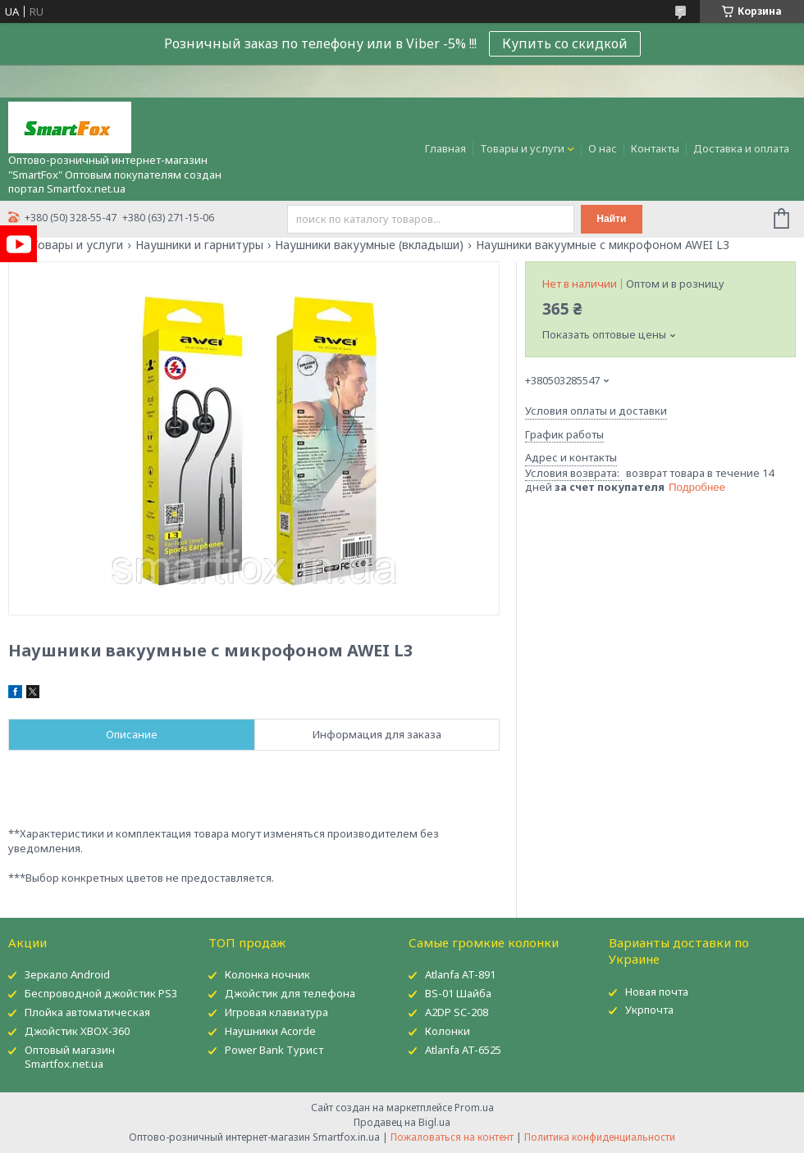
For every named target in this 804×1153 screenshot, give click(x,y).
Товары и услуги (522, 148)
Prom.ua (474, 1107)
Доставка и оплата (741, 148)
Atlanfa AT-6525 (463, 1049)
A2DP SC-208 (456, 1012)
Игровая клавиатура (276, 1012)
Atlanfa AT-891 (460, 974)
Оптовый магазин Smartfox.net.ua (70, 1056)
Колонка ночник (267, 974)
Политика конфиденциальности (599, 1137)
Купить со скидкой (565, 43)
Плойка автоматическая (87, 1012)
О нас (602, 148)
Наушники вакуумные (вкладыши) (369, 245)
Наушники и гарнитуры (199, 245)
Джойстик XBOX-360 (77, 1031)
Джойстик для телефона (290, 993)
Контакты (655, 148)
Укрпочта (649, 1009)
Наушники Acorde (270, 1031)
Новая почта (656, 991)
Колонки (447, 1031)
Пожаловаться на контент (452, 1137)
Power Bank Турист (274, 1049)
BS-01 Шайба (458, 993)
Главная (445, 148)
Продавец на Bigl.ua (402, 1122)
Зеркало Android (67, 974)
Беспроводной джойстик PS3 (101, 993)
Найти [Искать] (611, 219)
